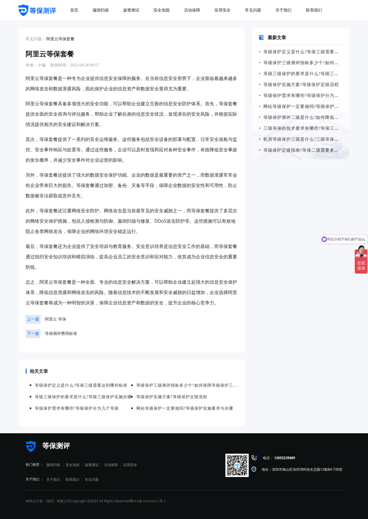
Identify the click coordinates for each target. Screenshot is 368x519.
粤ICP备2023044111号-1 (148, 501)
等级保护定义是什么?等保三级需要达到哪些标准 (310, 51)
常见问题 (92, 480)
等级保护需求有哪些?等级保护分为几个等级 (306, 95)
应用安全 (130, 465)
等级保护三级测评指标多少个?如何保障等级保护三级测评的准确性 (187, 385)
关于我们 (53, 480)
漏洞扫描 (53, 465)
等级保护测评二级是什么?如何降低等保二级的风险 (313, 117)
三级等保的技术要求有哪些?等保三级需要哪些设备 (313, 128)
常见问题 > (35, 39)
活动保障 (111, 465)
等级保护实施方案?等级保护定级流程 (299, 84)
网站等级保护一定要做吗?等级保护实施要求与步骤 (313, 106)
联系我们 (72, 480)
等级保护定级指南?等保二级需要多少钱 (301, 150)
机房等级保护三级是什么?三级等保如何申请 (306, 139)
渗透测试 (92, 465)
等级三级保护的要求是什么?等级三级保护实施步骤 (313, 73)
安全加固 (72, 465)
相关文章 (37, 371)
